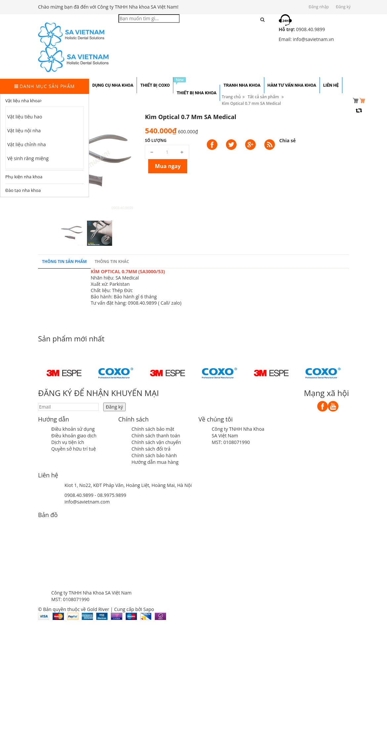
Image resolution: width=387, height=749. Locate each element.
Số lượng (155, 140)
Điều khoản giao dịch (74, 435)
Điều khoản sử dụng (73, 429)
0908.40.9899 (78, 495)
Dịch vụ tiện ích (67, 442)
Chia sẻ (287, 140)
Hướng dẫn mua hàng (155, 462)
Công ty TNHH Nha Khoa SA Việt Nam (238, 432)
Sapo (148, 609)
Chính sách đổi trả (151, 449)
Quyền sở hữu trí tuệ (73, 449)
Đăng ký (343, 7)
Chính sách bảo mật (153, 429)
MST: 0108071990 (231, 442)
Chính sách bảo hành (154, 455)
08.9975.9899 (111, 495)
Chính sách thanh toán (156, 435)
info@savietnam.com (87, 502)
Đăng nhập (319, 7)
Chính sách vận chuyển (156, 442)
